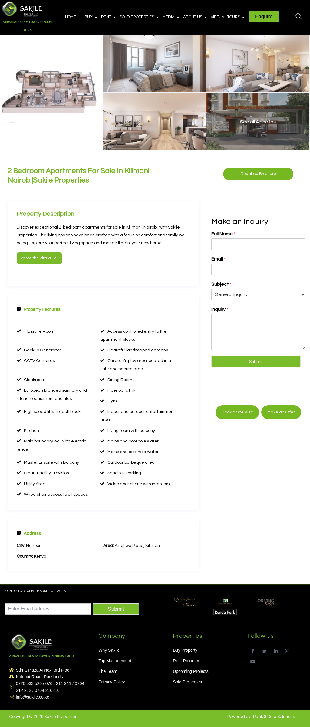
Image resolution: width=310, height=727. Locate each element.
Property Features (38, 309)
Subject (221, 284)
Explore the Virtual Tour (39, 258)
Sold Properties (139, 17)
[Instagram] (287, 650)
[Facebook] (252, 650)
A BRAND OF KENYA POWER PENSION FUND (41, 656)
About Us (194, 17)
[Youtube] (252, 661)
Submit (256, 362)
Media (171, 17)
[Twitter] (264, 650)
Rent (108, 17)
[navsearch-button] (298, 17)
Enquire (264, 16)
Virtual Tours (227, 17)
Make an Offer (281, 412)
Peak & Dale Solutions (274, 717)
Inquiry (219, 309)
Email (218, 259)
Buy (90, 17)
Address (29, 533)
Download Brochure (258, 174)
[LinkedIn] (275, 650)
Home (70, 17)
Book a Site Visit (237, 412)
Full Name (223, 234)
